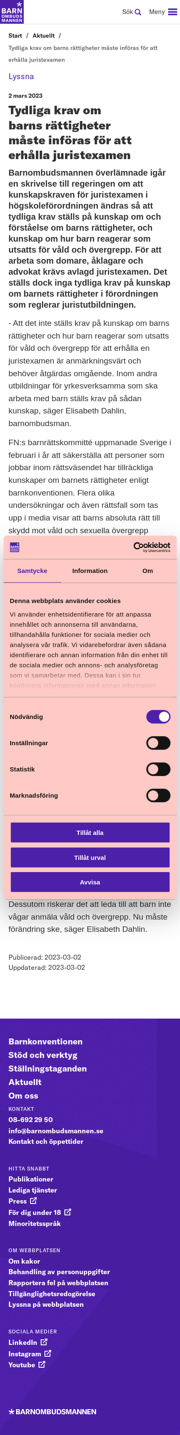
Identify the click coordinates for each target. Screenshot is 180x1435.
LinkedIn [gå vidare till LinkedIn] (22, 1342)
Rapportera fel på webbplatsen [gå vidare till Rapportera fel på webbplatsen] (58, 1282)
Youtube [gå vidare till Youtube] (21, 1365)
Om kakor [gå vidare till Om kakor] (24, 1261)
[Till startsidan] (12, 12)
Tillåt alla (90, 832)
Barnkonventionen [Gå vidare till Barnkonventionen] (45, 1041)
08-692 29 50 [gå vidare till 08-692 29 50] (30, 1119)
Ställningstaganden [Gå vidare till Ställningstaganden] (47, 1068)
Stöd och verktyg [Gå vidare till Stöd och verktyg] (43, 1054)
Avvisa (90, 882)
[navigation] (163, 12)
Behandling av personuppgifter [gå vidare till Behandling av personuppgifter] (59, 1271)
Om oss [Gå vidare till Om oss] (23, 1095)
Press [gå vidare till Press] (17, 1201)
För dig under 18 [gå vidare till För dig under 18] (34, 1212)
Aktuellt (44, 35)
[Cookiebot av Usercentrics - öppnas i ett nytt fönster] (133, 547)
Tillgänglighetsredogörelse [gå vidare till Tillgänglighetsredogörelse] (51, 1293)
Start (15, 35)
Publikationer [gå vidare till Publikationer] (30, 1179)
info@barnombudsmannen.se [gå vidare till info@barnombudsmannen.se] (55, 1131)
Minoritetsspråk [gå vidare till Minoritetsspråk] (34, 1223)
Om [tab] (147, 570)
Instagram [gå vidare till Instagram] (24, 1354)
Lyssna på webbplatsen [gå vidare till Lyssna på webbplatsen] (46, 1304)
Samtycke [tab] (32, 570)
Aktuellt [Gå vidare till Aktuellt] (25, 1082)
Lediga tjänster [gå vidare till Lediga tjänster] (32, 1190)
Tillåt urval (90, 857)
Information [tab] (90, 570)
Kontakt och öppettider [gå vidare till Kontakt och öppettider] (45, 1141)
